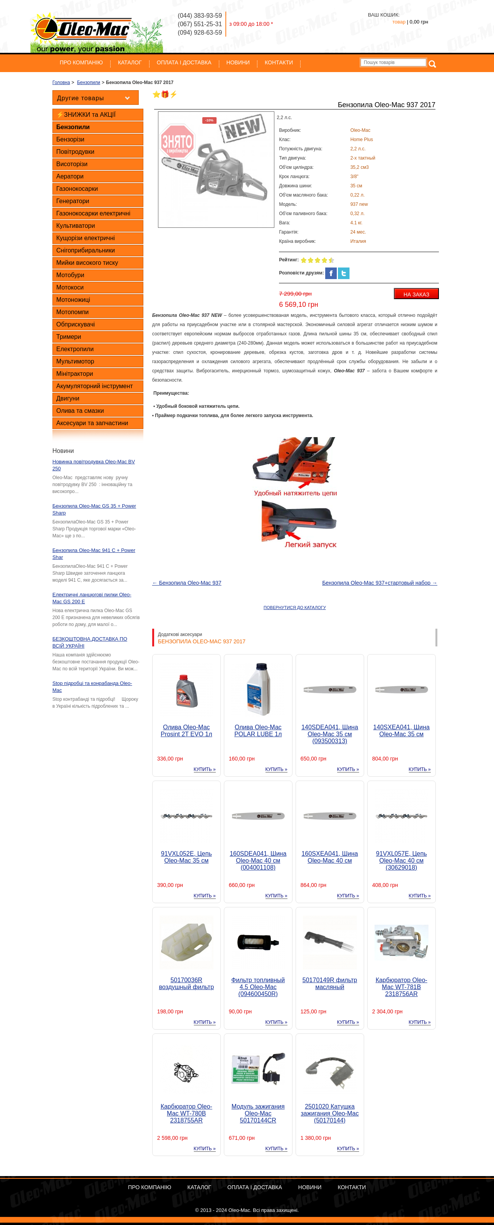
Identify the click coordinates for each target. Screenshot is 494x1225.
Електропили (75, 349)
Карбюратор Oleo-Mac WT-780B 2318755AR (186, 1113)
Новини (238, 62)
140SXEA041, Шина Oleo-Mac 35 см (401, 730)
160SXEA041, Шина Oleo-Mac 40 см (330, 857)
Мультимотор (75, 361)
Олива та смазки (80, 410)
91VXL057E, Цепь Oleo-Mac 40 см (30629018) (401, 860)
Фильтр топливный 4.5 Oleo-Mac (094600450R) (258, 987)
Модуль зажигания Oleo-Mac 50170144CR (258, 1113)
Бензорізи (70, 139)
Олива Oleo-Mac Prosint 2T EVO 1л (186, 730)
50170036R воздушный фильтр (186, 983)
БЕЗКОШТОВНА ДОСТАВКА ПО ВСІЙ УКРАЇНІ (89, 642)
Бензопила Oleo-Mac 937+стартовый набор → (379, 583)
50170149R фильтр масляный (329, 983)
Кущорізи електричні (85, 238)
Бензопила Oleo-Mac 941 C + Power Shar (93, 553)
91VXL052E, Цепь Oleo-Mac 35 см (186, 857)
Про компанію (81, 62)
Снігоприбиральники (85, 250)
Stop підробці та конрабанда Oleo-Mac (92, 686)
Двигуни (67, 398)
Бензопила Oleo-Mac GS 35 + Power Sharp (94, 509)
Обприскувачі (75, 324)
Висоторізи (71, 164)
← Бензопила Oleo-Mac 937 (187, 583)
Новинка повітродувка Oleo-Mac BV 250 (93, 465)
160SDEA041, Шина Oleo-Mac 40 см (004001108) (258, 860)
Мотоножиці (73, 299)
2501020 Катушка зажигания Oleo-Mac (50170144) (330, 1113)
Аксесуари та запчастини (92, 423)
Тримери (68, 336)
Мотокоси (70, 287)
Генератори (72, 201)
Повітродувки (75, 151)
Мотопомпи (72, 312)
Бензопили (73, 127)
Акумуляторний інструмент (94, 386)
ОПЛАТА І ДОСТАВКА (184, 62)
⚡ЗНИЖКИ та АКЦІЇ (86, 114)
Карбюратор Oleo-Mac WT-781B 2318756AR (401, 987)
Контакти (279, 62)
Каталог (130, 62)
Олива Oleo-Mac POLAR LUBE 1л (258, 730)
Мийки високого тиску (87, 262)
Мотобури (70, 275)
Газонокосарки (77, 188)
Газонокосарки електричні (93, 213)
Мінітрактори (74, 373)
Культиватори (75, 225)
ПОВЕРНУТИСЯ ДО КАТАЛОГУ (295, 607)
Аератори (70, 176)
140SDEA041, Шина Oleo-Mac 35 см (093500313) (329, 734)
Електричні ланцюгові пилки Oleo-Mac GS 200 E (91, 598)
